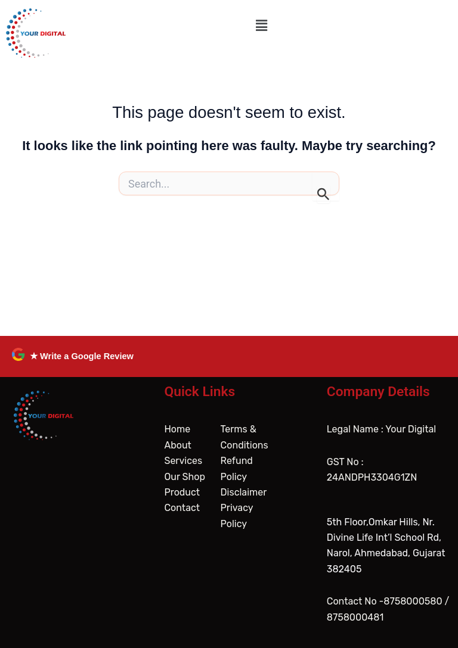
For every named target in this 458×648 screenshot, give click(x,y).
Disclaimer (244, 492)
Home (177, 429)
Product (182, 492)
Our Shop (184, 476)
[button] (262, 25)
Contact (182, 507)
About (177, 445)
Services (183, 460)
